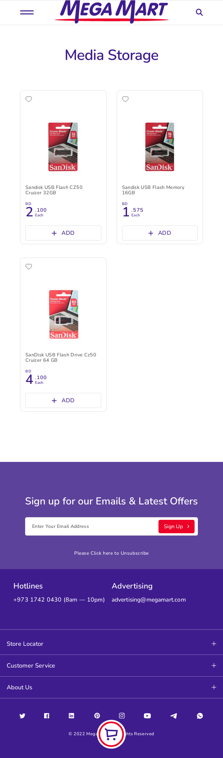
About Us (111, 687)
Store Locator (111, 644)
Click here (102, 553)
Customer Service (111, 666)
